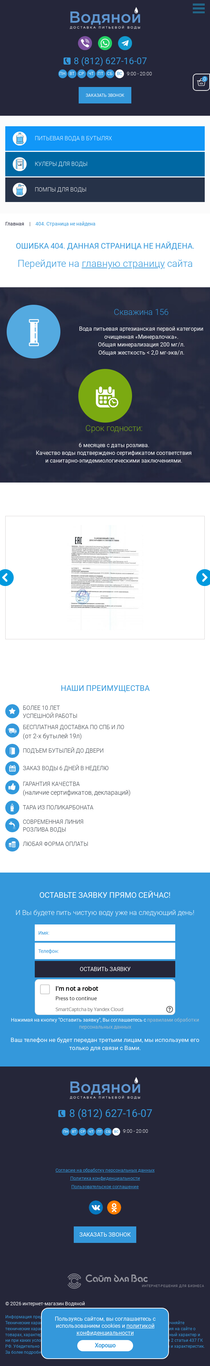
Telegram (125, 43)
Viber (85, 43)
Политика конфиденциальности (105, 1178)
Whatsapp (105, 43)
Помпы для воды (60, 189)
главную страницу (123, 263)
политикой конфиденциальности (116, 1329)
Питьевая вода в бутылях (73, 138)
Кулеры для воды (61, 164)
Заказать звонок (105, 95)
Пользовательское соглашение (105, 1186)
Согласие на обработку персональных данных (105, 1170)
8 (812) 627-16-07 (110, 61)
